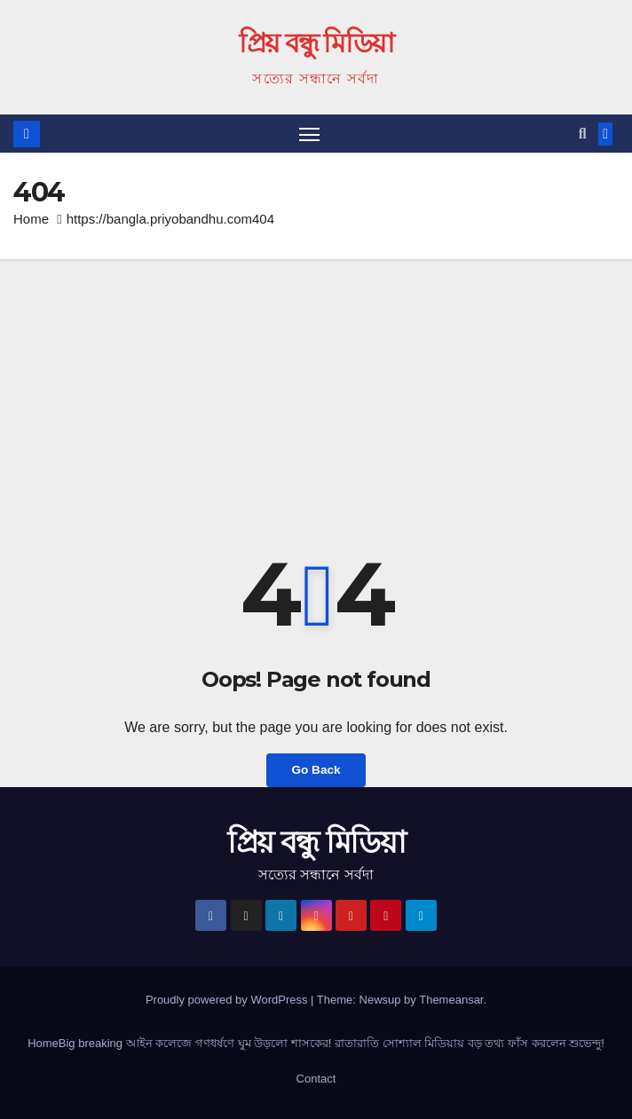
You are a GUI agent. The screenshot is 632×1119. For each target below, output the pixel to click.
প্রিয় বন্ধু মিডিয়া (316, 43)
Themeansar (451, 999)
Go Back (315, 769)
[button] (583, 133)
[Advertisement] (316, 392)
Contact (316, 1078)
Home (31, 218)
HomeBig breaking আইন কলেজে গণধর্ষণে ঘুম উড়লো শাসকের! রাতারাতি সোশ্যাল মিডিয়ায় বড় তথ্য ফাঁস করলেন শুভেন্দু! (316, 1043)
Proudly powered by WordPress (228, 999)
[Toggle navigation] (308, 133)
